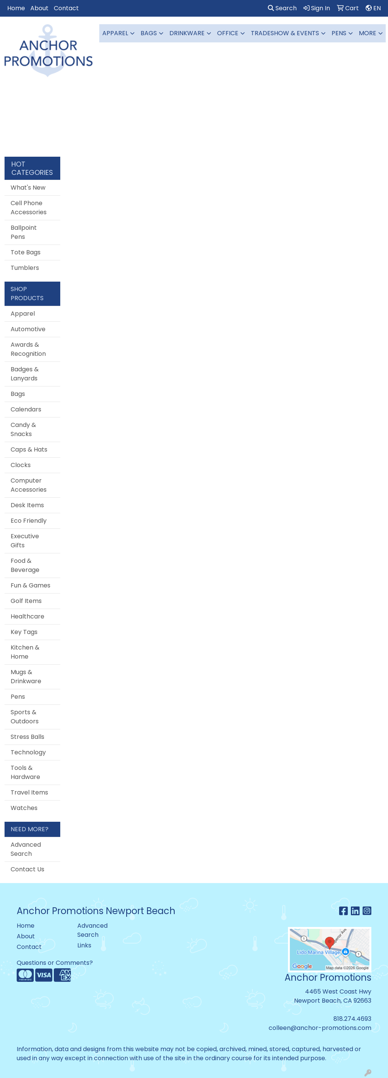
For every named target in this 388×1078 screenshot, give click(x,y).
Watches (24, 808)
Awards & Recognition (28, 349)
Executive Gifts (25, 541)
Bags (149, 33)
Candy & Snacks (23, 429)
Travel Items (29, 792)
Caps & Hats (29, 449)
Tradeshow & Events (285, 33)
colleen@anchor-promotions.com (320, 1027)
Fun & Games (30, 585)
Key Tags (24, 632)
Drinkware (187, 33)
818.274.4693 (352, 1018)
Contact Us (27, 869)
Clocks (21, 465)
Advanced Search (26, 849)
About (39, 8)
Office (227, 33)
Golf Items (26, 601)
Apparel (115, 33)
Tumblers (25, 267)
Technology (28, 752)
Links (84, 945)
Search (282, 8)
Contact (66, 8)
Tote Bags (26, 252)
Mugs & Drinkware (26, 676)
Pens (339, 33)
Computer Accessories (29, 485)
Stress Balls (27, 736)
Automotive (28, 329)
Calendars (26, 409)
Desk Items (27, 505)
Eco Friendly (29, 520)
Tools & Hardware (25, 772)
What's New (28, 187)
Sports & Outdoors (25, 717)
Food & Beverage (25, 565)
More (367, 33)
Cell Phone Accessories (29, 208)
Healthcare (27, 616)
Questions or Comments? (55, 962)
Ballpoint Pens (24, 232)
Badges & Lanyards (25, 374)
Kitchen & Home (25, 652)
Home (16, 8)
